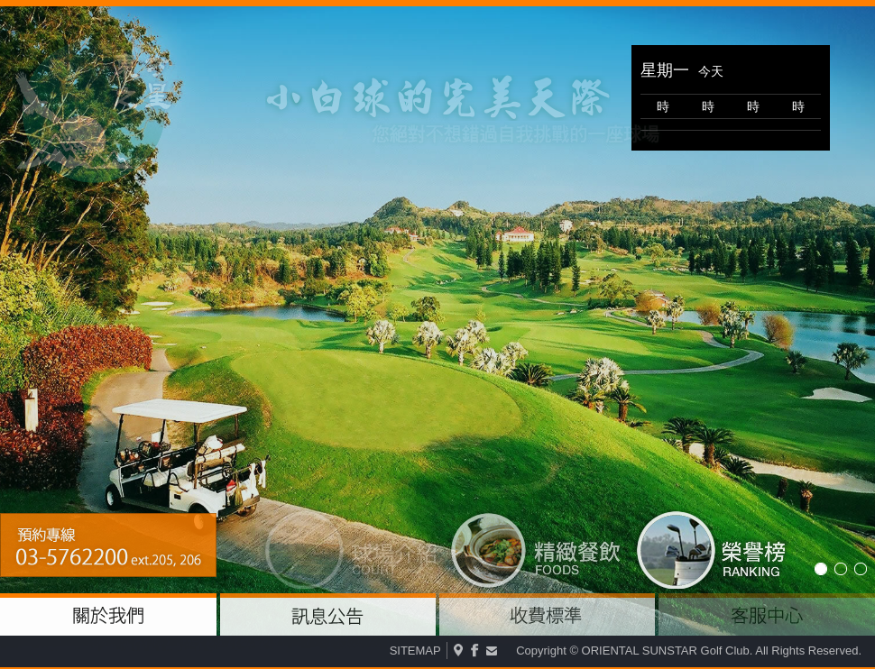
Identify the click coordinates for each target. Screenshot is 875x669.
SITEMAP (415, 650)
